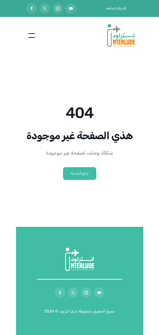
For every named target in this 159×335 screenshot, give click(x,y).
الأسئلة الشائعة (116, 8)
